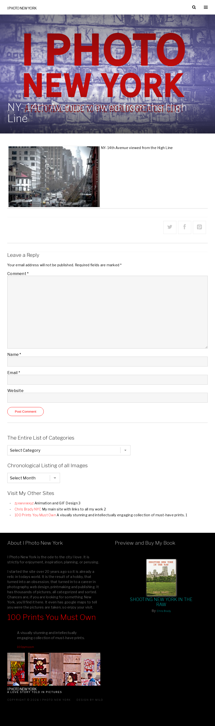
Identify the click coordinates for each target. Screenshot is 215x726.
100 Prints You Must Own (35, 515)
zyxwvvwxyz (24, 503)
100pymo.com (25, 646)
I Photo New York (21, 8)
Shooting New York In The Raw (161, 602)
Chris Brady (164, 610)
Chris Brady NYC (28, 509)
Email (13, 372)
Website (15, 390)
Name (14, 354)
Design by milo (90, 699)
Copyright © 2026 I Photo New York (39, 699)
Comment (18, 273)
